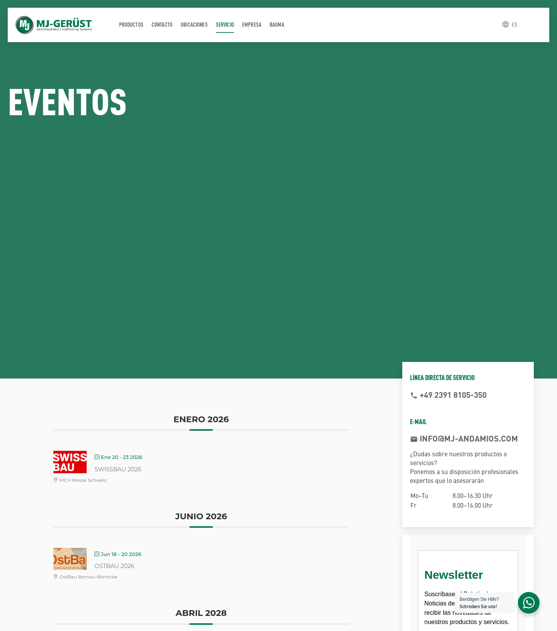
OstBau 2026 (114, 566)
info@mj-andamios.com (468, 438)
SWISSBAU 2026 (117, 469)
